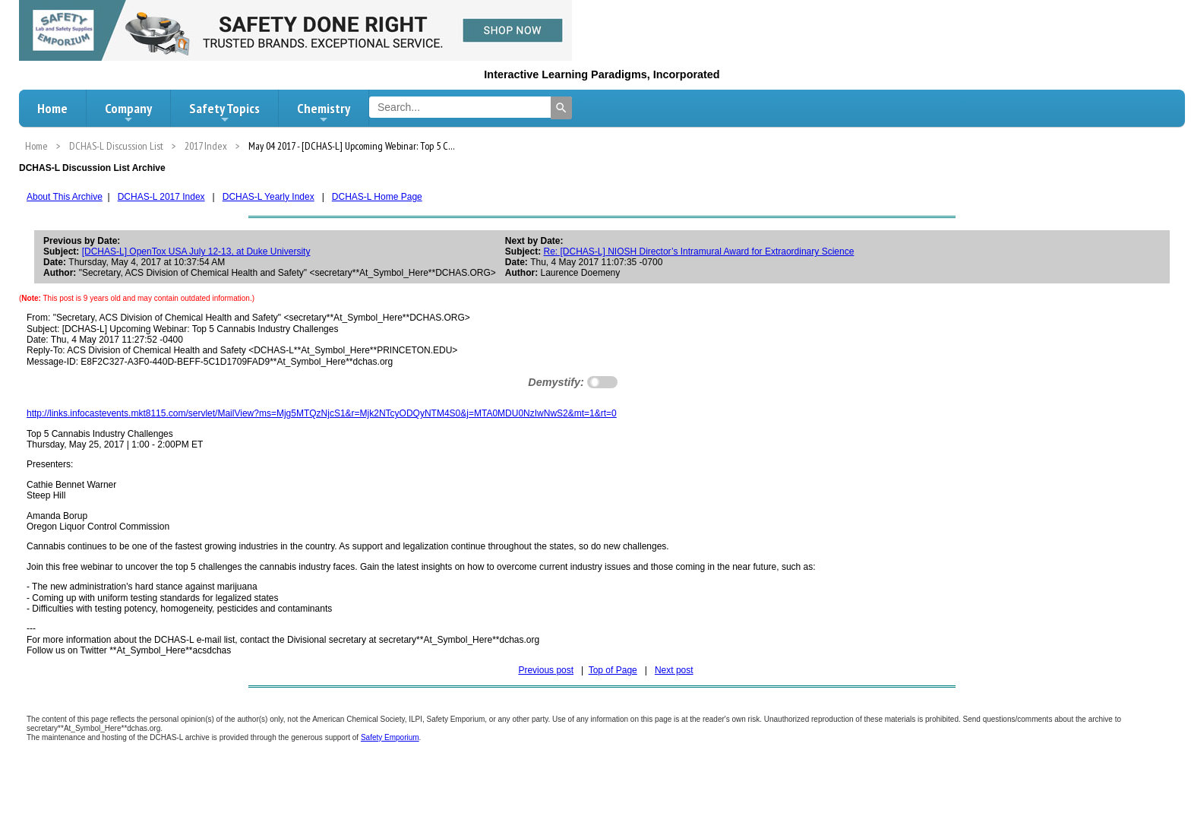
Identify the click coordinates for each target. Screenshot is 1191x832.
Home (52, 108)
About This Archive (65, 196)
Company (128, 112)
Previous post (545, 670)
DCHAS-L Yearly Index (268, 196)
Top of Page (613, 670)
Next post (674, 670)
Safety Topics (224, 112)
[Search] (561, 107)
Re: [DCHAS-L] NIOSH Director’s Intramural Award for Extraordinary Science (699, 251)
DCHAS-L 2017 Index (161, 196)
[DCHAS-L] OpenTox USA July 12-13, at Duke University (196, 251)
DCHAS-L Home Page (377, 196)
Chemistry (323, 112)
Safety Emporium (390, 737)
